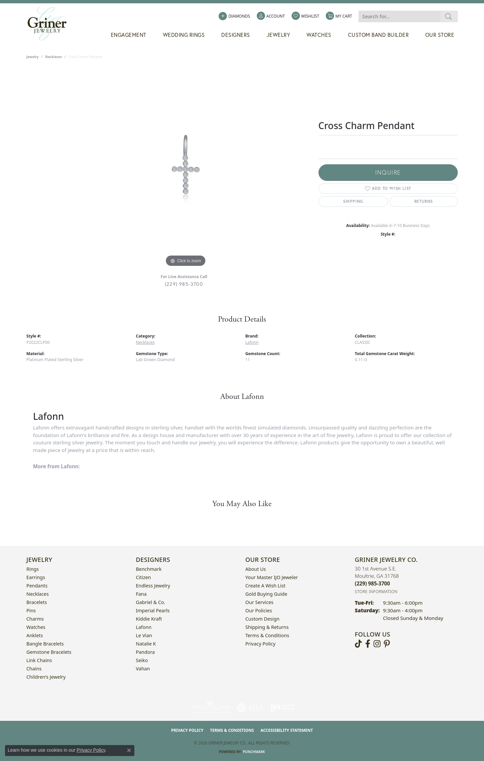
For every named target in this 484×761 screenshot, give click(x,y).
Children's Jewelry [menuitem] (46, 677)
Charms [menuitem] (35, 619)
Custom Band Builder (378, 35)
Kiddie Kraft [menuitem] (149, 619)
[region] (185, 168)
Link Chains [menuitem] (39, 660)
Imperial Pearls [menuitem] (153, 610)
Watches (319, 35)
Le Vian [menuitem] (144, 635)
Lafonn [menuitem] (144, 627)
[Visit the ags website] (209, 707)
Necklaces (53, 56)
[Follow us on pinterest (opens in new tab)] (387, 644)
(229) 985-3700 (184, 284)
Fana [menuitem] (141, 594)
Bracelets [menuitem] (37, 602)
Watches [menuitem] (36, 627)
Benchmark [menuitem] (149, 569)
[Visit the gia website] (250, 707)
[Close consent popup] (129, 750)
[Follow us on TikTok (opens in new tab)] (358, 644)
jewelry (33, 56)
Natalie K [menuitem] (146, 644)
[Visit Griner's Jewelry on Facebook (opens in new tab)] (367, 644)
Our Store (439, 35)
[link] (234, 16)
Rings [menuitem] (33, 569)
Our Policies (258, 610)
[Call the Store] (372, 583)
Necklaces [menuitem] (38, 594)
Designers (235, 35)
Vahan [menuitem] (143, 668)
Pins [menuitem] (31, 610)
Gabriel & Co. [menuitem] (151, 602)
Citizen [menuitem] (143, 577)
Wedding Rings (184, 35)
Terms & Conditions (267, 635)
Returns (423, 201)
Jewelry (278, 35)
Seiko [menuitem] (142, 660)
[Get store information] (376, 591)
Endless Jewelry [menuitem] (153, 585)
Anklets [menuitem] (35, 635)
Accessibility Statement (286, 730)
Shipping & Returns (267, 627)
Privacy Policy (260, 644)
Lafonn (252, 342)
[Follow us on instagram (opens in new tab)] (377, 644)
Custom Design (262, 619)
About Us (255, 569)
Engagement (128, 35)
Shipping (353, 201)
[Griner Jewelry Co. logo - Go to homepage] (50, 23)
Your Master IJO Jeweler (271, 577)
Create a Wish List (265, 585)
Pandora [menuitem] (145, 652)
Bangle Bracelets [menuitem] (45, 644)
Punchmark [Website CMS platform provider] (254, 751)
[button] (271, 16)
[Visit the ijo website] (282, 707)
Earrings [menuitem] (36, 577)
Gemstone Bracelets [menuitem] (49, 652)
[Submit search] (448, 16)
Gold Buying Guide (266, 594)
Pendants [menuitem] (37, 585)
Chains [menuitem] (34, 668)
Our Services (259, 602)
